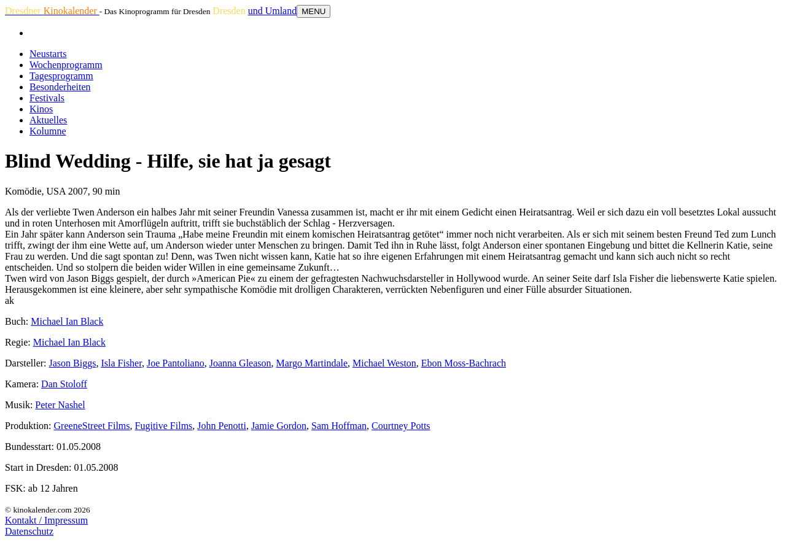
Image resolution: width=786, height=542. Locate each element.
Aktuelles (48, 120)
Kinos (41, 109)
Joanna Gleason (240, 363)
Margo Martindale (312, 363)
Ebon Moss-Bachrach (463, 363)
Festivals (46, 98)
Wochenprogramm (66, 65)
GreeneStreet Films (92, 425)
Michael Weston (384, 363)
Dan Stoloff (64, 384)
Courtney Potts (401, 425)
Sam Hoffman (339, 425)
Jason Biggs (72, 363)
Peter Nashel (60, 405)
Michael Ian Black (67, 321)
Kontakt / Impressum (46, 520)
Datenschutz (29, 531)
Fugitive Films (164, 425)
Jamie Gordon (278, 425)
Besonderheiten (60, 87)
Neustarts (47, 53)
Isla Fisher (121, 363)
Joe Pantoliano (175, 363)
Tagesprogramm (61, 76)
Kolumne (47, 131)
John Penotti (221, 425)
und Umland (272, 11)
